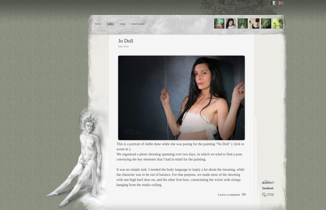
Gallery (110, 24)
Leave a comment (229, 194)
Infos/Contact (138, 24)
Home (98, 24)
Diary (122, 24)
